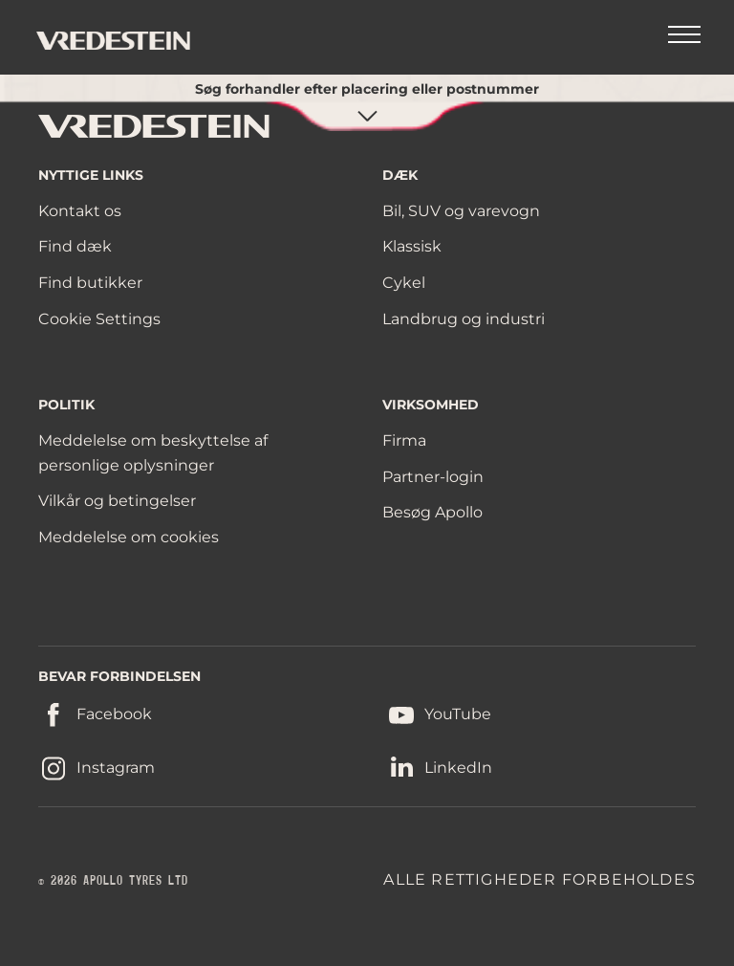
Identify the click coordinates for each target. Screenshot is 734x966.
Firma (404, 440)
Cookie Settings (99, 319)
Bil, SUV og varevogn (461, 211)
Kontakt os (79, 211)
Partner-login (433, 477)
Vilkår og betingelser (117, 501)
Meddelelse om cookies (128, 537)
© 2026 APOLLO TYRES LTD (113, 881)
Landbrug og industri (463, 319)
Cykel (403, 283)
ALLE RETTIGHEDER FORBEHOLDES (539, 879)
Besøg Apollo (432, 512)
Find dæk (75, 246)
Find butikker (90, 283)
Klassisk (412, 246)
